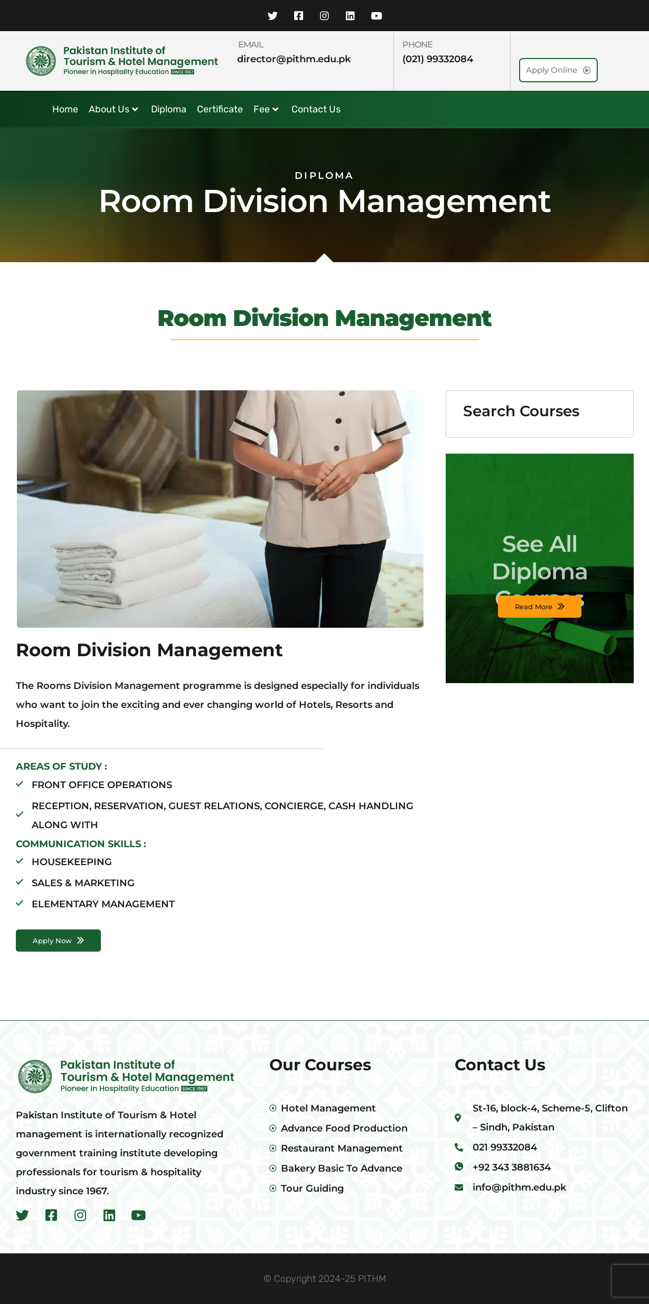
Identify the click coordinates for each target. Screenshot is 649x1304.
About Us (113, 109)
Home (65, 109)
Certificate (220, 109)
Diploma (168, 109)
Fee (265, 109)
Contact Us (316, 109)
